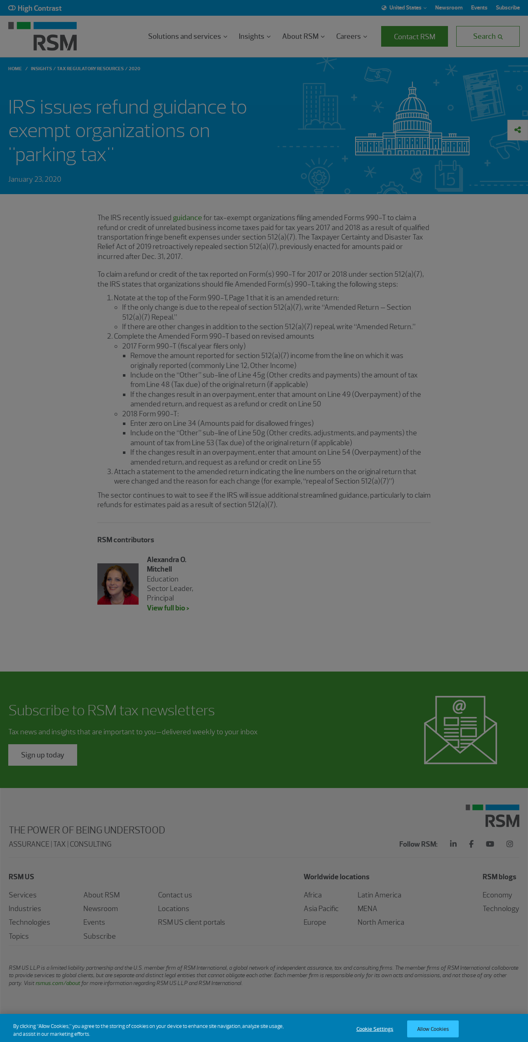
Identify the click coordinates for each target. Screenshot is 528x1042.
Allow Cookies (433, 1033)
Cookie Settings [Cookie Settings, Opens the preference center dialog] (375, 1033)
